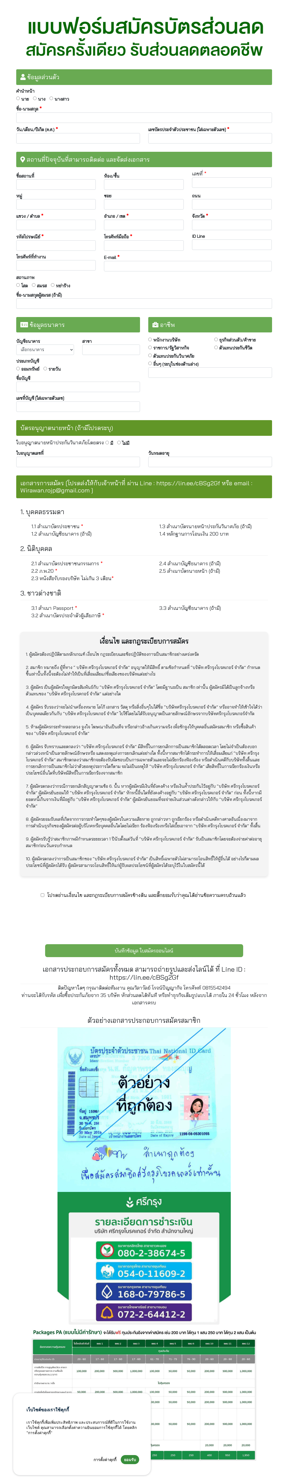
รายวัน (54, 369)
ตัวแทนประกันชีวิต (235, 348)
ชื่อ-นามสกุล (29, 109)
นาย (25, 99)
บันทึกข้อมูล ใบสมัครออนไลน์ (144, 950)
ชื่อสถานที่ (25, 176)
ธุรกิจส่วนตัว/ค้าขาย (237, 340)
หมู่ (19, 196)
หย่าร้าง (63, 285)
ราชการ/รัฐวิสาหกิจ (171, 348)
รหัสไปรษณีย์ (29, 236)
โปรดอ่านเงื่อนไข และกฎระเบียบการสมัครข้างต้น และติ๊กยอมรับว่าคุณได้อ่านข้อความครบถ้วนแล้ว (146, 895)
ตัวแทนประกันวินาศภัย (173, 356)
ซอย (107, 196)
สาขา (87, 341)
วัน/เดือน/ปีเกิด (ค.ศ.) (37, 129)
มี (111, 443)
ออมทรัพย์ (30, 369)
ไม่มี (125, 443)
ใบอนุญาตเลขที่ (29, 453)
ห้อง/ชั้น (111, 176)
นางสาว (61, 99)
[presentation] (144, 919)
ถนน (196, 196)
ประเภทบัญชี (27, 361)
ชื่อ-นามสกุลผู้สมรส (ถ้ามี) (39, 295)
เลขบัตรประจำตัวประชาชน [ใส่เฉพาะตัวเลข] (188, 129)
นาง (41, 99)
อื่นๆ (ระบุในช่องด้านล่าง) (176, 364)
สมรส (42, 285)
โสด (24, 285)
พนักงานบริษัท (166, 340)
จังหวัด (200, 216)
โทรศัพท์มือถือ (118, 236)
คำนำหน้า (25, 91)
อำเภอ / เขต (116, 216)
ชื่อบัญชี (23, 378)
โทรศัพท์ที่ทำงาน (31, 257)
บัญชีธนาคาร (28, 341)
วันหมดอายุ (158, 453)
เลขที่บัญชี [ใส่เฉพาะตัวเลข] (40, 398)
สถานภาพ (25, 277)
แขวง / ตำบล (29, 216)
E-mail (111, 257)
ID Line (198, 236)
